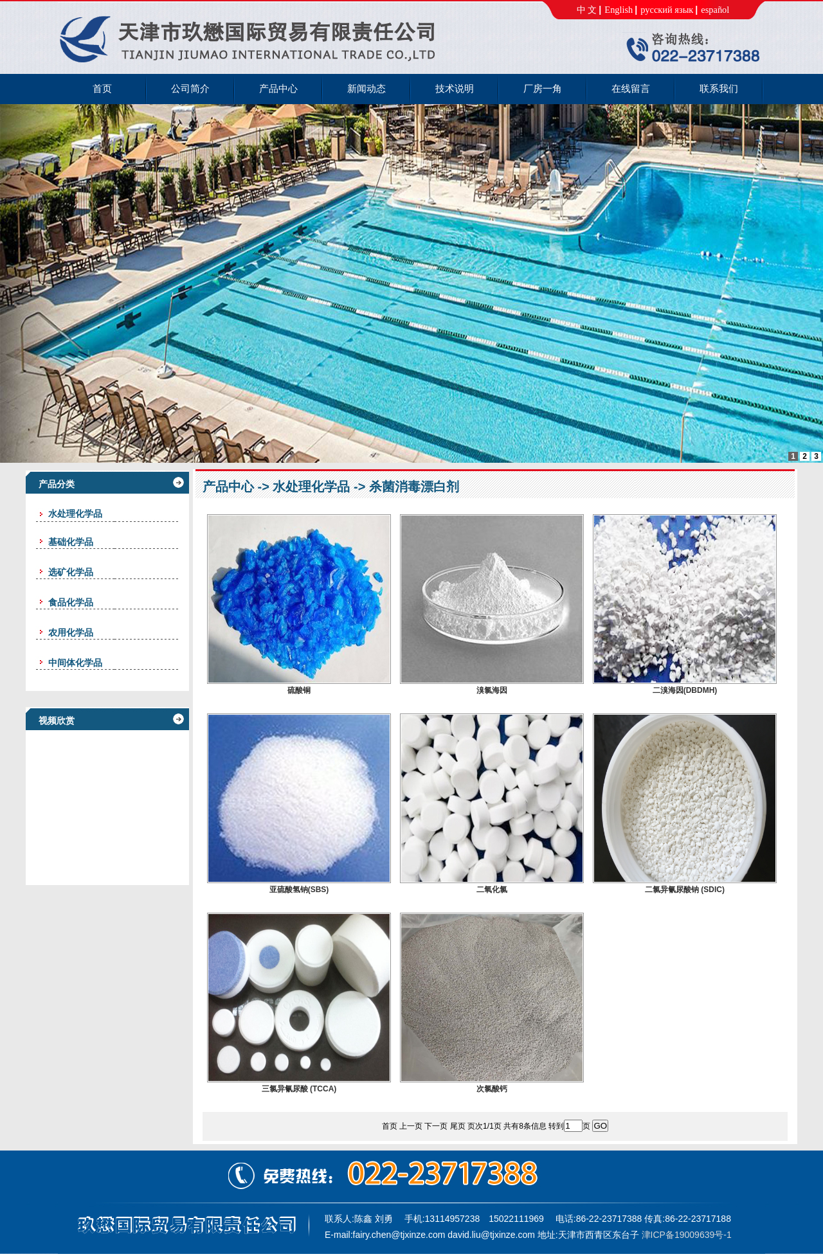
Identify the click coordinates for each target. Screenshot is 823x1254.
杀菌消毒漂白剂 (414, 486)
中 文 (587, 9)
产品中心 (228, 486)
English (618, 9)
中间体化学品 (75, 663)
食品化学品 (70, 602)
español (715, 9)
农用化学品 (70, 632)
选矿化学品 (70, 572)
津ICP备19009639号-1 (687, 1235)
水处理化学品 (311, 486)
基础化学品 (70, 542)
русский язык (666, 9)
